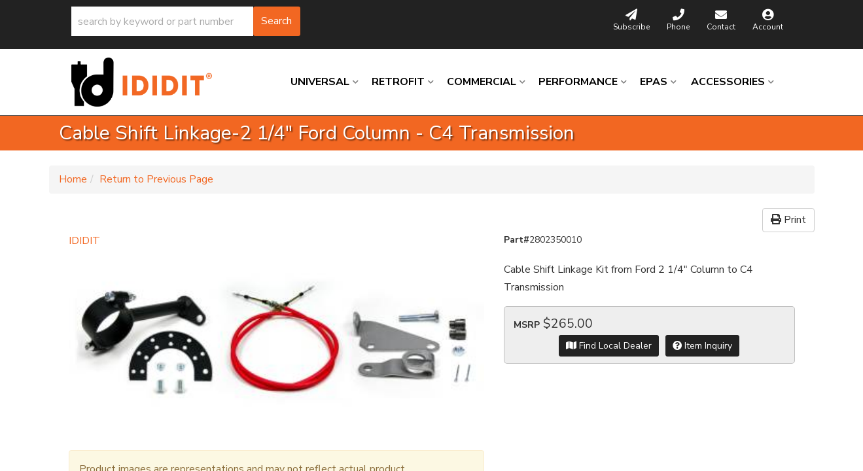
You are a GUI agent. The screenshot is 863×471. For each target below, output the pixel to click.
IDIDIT (84, 241)
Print (788, 220)
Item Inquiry (702, 346)
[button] (185, 21)
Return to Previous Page (156, 179)
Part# (516, 240)
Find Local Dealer (609, 346)
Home (73, 179)
